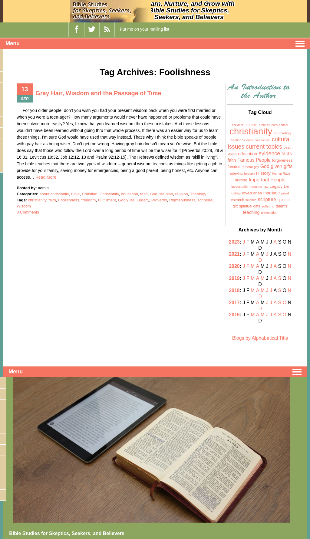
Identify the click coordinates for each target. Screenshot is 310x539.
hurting (241, 180)
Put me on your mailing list (144, 29)
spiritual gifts (249, 206)
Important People (267, 179)
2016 (232, 296)
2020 (232, 266)
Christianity (109, 194)
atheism (251, 125)
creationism (262, 140)
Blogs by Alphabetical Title (260, 313)
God (153, 194)
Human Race (281, 173)
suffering (268, 206)
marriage (271, 192)
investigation (240, 186)
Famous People (254, 160)
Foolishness (68, 200)
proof (285, 193)
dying (232, 154)
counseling (282, 133)
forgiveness (282, 160)
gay (256, 167)
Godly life (126, 200)
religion (181, 194)
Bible (75, 194)
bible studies (268, 125)
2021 (234, 254)
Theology (198, 194)
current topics (264, 146)
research (236, 200)
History (263, 173)
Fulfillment (107, 200)
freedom (88, 200)
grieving (236, 173)
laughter (256, 186)
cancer (284, 125)
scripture (205, 200)
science (251, 200)
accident (237, 125)
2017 (232, 290)
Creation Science (241, 140)
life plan (166, 194)
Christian (89, 194)
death (288, 147)
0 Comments (28, 212)
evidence (269, 153)
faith (144, 194)
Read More (45, 177)
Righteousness (182, 200)
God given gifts (276, 166)
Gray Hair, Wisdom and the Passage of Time (98, 93)
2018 (234, 278)
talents (282, 206)
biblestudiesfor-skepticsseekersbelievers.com (45, 528)
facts (287, 153)
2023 (234, 241)
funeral (248, 167)
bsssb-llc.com (20, 535)
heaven (249, 173)
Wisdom (24, 206)
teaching (251, 212)
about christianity (54, 194)
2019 (232, 272)
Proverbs (159, 200)
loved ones (252, 193)
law (266, 186)
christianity (37, 200)
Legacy (143, 200)
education (129, 194)
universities (269, 212)
